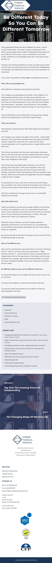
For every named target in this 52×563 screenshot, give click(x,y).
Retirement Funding (11, 316)
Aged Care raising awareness (14, 354)
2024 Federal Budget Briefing (14, 363)
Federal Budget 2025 (11, 360)
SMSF (6, 319)
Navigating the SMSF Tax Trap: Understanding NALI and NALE (25, 345)
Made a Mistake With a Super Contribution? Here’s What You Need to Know (26, 341)
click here (7, 277)
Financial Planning (18, 297)
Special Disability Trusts (12, 322)
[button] (41, 5)
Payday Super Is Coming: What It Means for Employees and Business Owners (24, 350)
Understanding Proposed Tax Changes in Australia (21, 366)
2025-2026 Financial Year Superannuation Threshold (22, 357)
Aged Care (8, 310)
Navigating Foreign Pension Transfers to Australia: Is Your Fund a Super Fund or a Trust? (26, 336)
